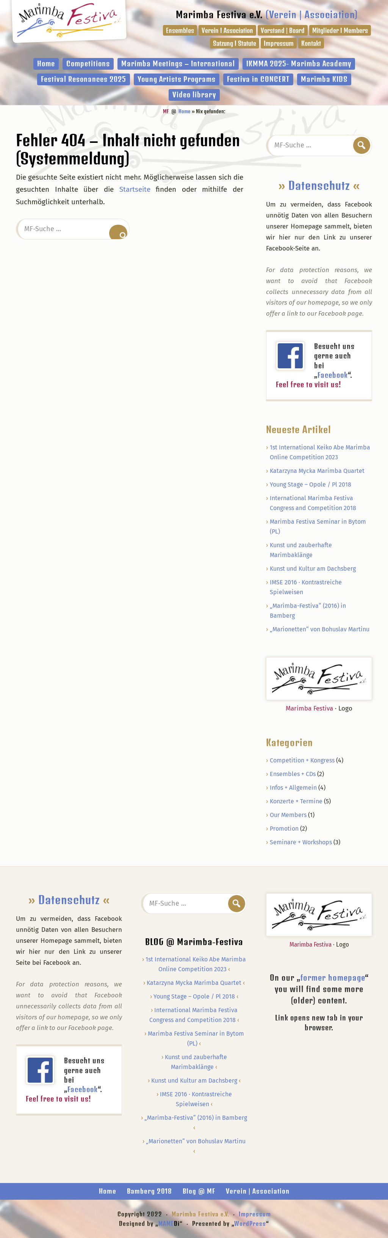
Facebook (333, 375)
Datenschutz (319, 185)
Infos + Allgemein (293, 787)
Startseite (134, 189)
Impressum (255, 1214)
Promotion (284, 828)
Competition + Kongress (302, 760)
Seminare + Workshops (301, 842)
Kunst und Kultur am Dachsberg (313, 568)
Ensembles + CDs (293, 774)
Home (107, 1191)
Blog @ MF (199, 1191)
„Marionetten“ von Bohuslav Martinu (319, 629)
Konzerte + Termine (296, 801)
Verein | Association (257, 1191)
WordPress (250, 1223)
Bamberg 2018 (149, 1191)
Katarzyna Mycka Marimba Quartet (317, 470)
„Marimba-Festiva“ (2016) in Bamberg (195, 1117)
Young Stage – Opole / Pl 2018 (310, 484)
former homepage (332, 977)
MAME (169, 1223)
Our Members (288, 815)
